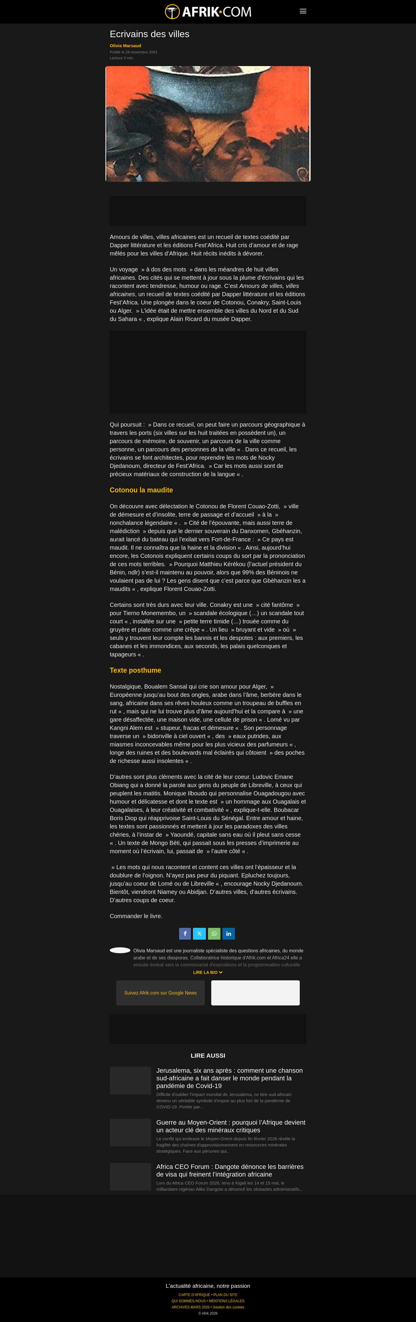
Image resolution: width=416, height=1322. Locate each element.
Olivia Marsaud (125, 45)
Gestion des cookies (228, 1307)
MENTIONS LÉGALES (226, 1301)
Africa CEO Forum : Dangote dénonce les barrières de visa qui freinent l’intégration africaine (230, 1170)
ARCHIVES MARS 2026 (190, 1307)
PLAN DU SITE (225, 1295)
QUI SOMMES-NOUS (189, 1301)
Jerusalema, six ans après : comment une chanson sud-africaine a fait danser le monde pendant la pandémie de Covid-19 (229, 1078)
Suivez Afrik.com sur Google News (160, 992)
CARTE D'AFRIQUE (194, 1295)
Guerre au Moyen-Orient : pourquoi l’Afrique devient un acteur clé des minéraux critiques (230, 1126)
